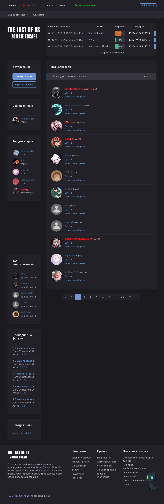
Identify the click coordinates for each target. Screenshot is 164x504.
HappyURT (73, 255)
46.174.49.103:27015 (139, 33)
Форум (75, 469)
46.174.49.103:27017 (139, 46)
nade (71, 205)
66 (122, 297)
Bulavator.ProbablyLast (82, 239)
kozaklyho (73, 222)
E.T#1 (71, 172)
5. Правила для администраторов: (31, 399)
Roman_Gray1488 (21, 433)
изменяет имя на (77, 105)
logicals (72, 189)
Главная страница (16, 15)
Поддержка (78, 473)
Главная (12, 5)
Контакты (77, 477)
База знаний (129, 476)
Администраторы (106, 461)
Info (48, 5)
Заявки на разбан (106, 469)
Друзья (68, 93)
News (62, 5)
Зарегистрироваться (25, 84)
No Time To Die (76, 272)
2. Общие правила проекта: (27, 361)
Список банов (104, 465)
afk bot (72, 155)
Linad (73, 139)
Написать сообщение (75, 97)
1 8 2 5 (23, 354)
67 (130, 297)
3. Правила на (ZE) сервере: (27, 373)
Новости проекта (81, 461)
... (115, 297)
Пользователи (104, 457)
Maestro (75, 122)
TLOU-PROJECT (16, 496)
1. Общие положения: (24, 348)
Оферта (127, 484)
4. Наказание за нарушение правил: (31, 386)
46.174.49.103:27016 (139, 40)
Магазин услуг (79, 465)
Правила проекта (132, 472)
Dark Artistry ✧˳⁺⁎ (81, 89)
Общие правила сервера (136, 480)
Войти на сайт (148, 5)
